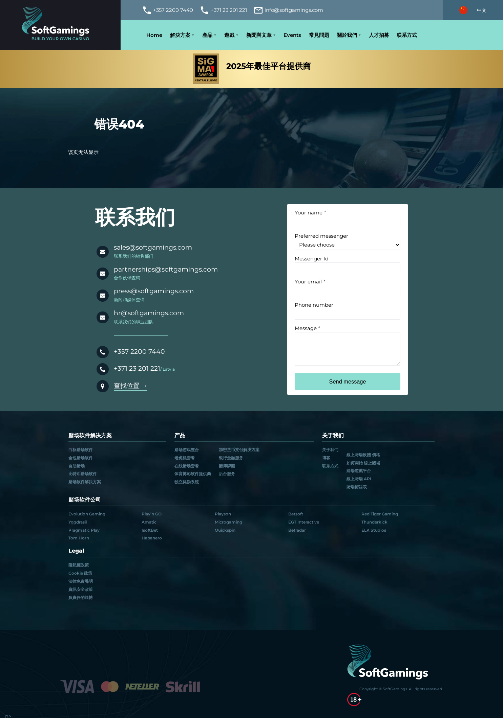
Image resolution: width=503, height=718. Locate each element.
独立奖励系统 (186, 482)
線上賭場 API (359, 479)
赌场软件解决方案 (84, 482)
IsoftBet (150, 530)
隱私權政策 (78, 565)
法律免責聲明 (80, 581)
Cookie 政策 (80, 573)
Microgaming (228, 522)
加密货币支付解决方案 (239, 449)
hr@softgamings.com (149, 313)
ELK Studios (373, 530)
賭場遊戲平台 (359, 470)
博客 (326, 458)
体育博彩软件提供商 (192, 473)
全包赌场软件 (80, 458)
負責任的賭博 (80, 597)
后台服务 (227, 473)
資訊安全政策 (80, 589)
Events (292, 35)
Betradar (297, 530)
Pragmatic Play (84, 530)
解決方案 (180, 35)
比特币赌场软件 (82, 473)
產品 (207, 35)
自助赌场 (76, 466)
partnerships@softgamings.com (166, 269)
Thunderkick (374, 522)
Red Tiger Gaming (379, 514)
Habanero (152, 538)
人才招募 (379, 35)
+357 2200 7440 (139, 351)
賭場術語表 (357, 487)
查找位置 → (131, 386)
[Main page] (60, 25)
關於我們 (347, 35)
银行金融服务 (231, 458)
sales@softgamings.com (153, 247)
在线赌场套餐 (186, 466)
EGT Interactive (303, 522)
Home (154, 35)
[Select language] (473, 10)
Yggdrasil (77, 522)
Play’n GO (152, 514)
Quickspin (225, 530)
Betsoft (295, 514)
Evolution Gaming (86, 514)
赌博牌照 (227, 466)
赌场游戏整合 (186, 449)
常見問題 (319, 35)
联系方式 (407, 35)
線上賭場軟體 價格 (363, 455)
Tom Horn (78, 538)
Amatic (149, 522)
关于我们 (330, 449)
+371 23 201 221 (137, 368)
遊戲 (229, 35)
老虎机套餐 (184, 458)
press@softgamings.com (154, 291)
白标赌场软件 (80, 449)
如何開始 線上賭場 (363, 463)
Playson (223, 514)
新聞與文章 (259, 35)
